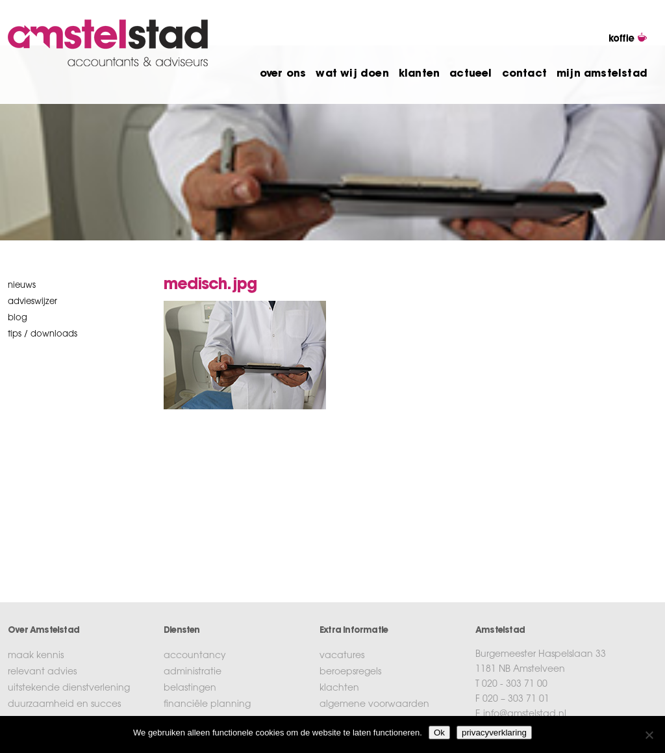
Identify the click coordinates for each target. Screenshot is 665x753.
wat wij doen (352, 74)
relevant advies (42, 672)
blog (17, 318)
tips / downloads (42, 334)
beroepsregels (350, 672)
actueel (470, 74)
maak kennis (36, 656)
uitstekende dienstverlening (69, 688)
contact (524, 74)
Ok (439, 732)
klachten (339, 688)
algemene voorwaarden (374, 704)
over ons (283, 74)
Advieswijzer (32, 302)
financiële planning (207, 704)
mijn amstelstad (602, 74)
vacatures (342, 656)
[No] (648, 734)
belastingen (190, 688)
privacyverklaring (494, 732)
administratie (192, 672)
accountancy (195, 656)
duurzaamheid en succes (64, 704)
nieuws (22, 285)
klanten (419, 74)
